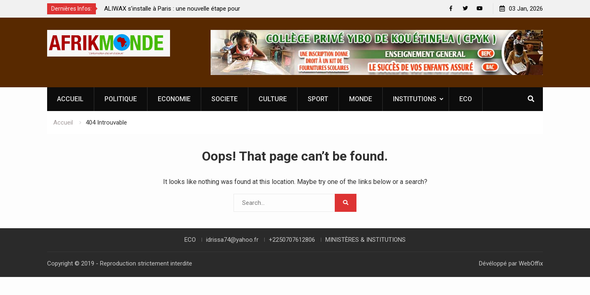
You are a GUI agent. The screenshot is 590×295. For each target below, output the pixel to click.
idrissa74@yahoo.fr (232, 240)
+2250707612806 (292, 240)
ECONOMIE (174, 99)
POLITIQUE (120, 99)
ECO (465, 99)
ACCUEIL (70, 99)
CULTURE (273, 99)
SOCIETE (224, 99)
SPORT (318, 99)
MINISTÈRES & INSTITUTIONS (365, 240)
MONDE (360, 99)
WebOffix (531, 263)
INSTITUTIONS (414, 99)
